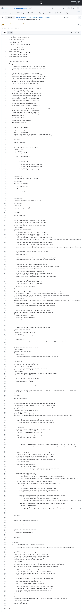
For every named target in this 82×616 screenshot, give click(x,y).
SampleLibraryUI (38, 17)
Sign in (74, 3)
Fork (66, 8)
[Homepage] (41, 2)
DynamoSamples (20, 8)
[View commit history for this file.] (78, 24)
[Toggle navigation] (3, 2)
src (30, 17)
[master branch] (10, 17)
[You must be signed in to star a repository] (76, 8)
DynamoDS (7, 8)
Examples (48, 17)
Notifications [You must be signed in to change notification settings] (56, 8)
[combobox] (70, 17)
